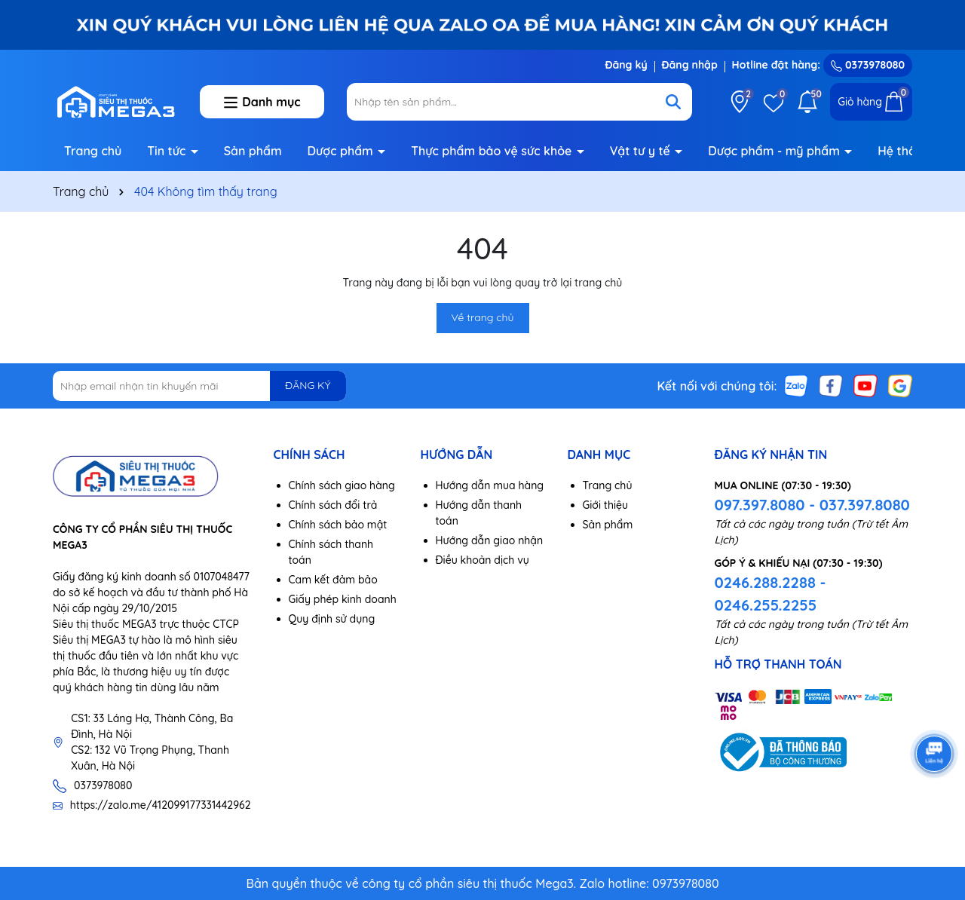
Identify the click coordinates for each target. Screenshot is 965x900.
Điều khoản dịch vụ (482, 560)
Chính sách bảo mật (338, 524)
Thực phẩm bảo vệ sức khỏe (493, 150)
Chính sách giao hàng (342, 485)
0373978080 (868, 65)
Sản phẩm (253, 150)
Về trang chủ (483, 317)
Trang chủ (92, 150)
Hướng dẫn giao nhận (490, 540)
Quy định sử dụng (332, 619)
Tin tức (168, 150)
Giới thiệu (606, 505)
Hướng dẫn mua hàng (490, 485)
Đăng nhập (690, 65)
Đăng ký (626, 65)
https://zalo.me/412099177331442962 (160, 805)
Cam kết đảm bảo (333, 579)
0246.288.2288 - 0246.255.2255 (770, 593)
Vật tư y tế (642, 150)
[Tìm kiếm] (673, 102)
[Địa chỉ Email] (199, 386)
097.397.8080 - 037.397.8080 (812, 504)
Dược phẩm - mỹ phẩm (775, 150)
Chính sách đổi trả (333, 505)
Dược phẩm (342, 150)
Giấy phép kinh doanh (343, 599)
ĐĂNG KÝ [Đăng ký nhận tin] (307, 385)
